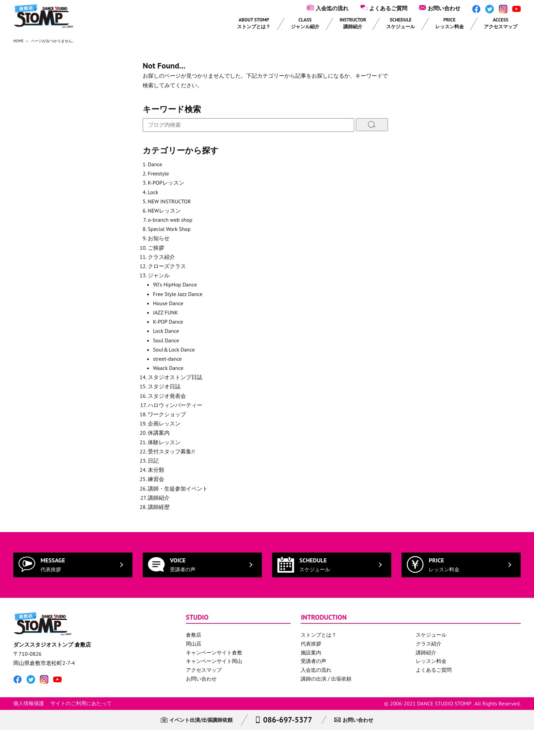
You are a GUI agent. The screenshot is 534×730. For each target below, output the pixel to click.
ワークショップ (167, 414)
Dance (155, 164)
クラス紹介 (161, 256)
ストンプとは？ (318, 635)
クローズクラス (167, 266)
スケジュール (431, 635)
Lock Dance (166, 330)
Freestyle (158, 173)
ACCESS (500, 23)
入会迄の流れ (332, 8)
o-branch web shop (170, 219)
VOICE (182, 564)
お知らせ (159, 238)
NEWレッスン (164, 210)
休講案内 (159, 432)
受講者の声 (313, 661)
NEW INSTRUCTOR (169, 201)
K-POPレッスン (166, 182)
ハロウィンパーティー (175, 405)
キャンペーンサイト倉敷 (214, 652)
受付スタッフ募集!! (171, 451)
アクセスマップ (204, 670)
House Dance (168, 303)
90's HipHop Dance (175, 284)
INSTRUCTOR (353, 23)
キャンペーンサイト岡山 (214, 661)
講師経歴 (159, 506)
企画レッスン (164, 423)
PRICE (449, 23)
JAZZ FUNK (165, 312)
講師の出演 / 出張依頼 (326, 678)
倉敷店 (193, 635)
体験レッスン (164, 442)
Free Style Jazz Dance (177, 294)
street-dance (167, 358)
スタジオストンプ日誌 (175, 377)
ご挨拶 (156, 247)
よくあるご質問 (388, 8)
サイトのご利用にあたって (81, 703)
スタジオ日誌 (164, 386)
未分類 (156, 469)
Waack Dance (168, 367)
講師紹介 (159, 497)
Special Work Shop (169, 229)
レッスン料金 (431, 661)
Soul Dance (166, 340)
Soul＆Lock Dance (174, 349)
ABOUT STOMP (253, 23)
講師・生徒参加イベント (178, 488)
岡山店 (193, 643)
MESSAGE (53, 564)
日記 (153, 460)
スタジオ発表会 (167, 395)
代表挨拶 (311, 643)
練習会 (156, 479)
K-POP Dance (168, 321)
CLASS (305, 23)
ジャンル (159, 275)
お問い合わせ (444, 8)
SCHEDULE (400, 23)
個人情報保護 (28, 703)
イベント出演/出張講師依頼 (201, 720)
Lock (153, 192)
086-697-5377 (287, 720)
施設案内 (311, 652)
